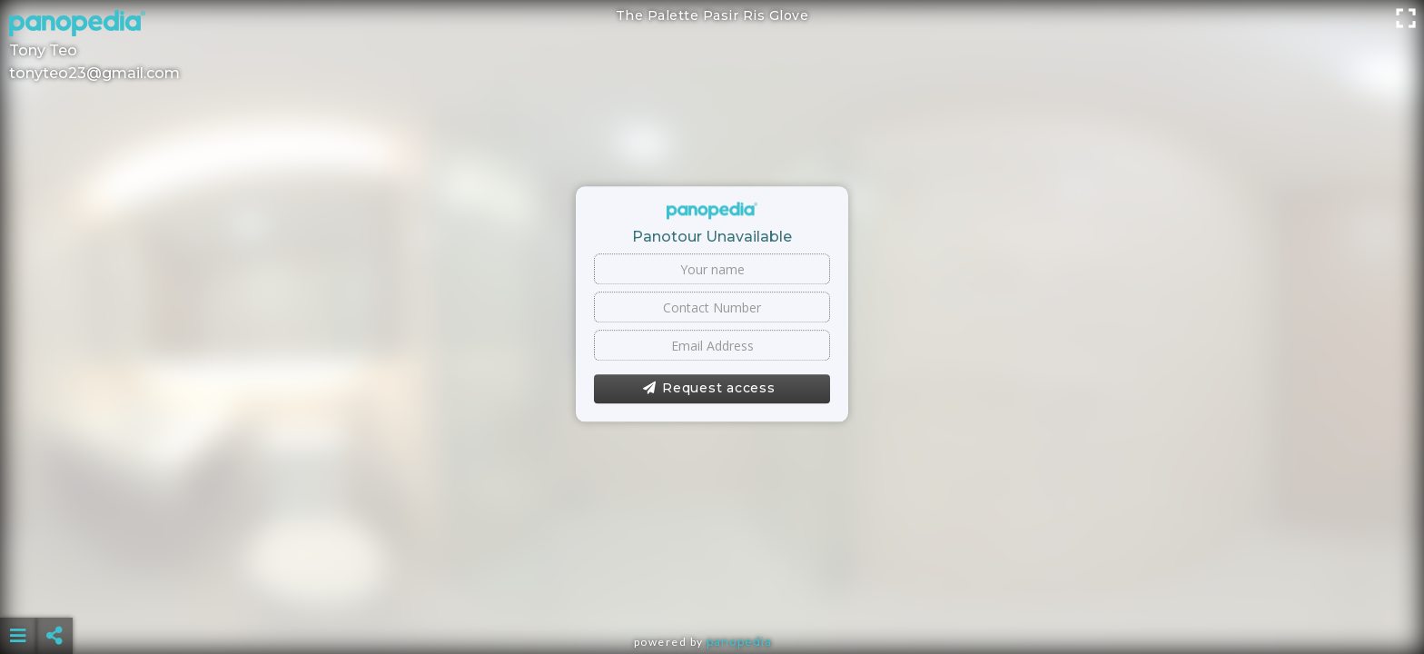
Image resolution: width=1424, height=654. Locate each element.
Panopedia (739, 642)
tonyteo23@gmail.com (94, 73)
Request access (709, 389)
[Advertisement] (712, 590)
